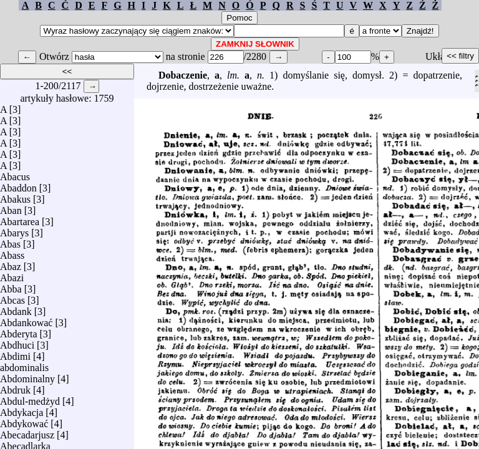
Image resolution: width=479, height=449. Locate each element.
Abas (10, 241)
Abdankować (26, 319)
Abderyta (18, 331)
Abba (11, 286)
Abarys (14, 229)
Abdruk (15, 387)
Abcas (12, 297)
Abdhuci (17, 342)
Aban (11, 207)
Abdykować (24, 420)
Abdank (16, 308)
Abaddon (18, 185)
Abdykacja (21, 409)
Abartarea (19, 218)
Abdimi (15, 353)
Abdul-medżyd (30, 398)
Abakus (15, 196)
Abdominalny (27, 375)
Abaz (10, 263)
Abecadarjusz (27, 432)
